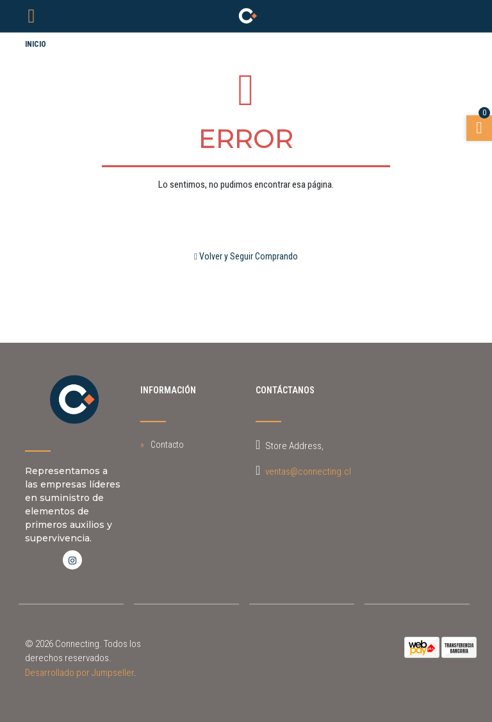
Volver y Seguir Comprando (246, 256)
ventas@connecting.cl (308, 471)
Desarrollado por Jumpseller (79, 672)
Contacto (167, 444)
